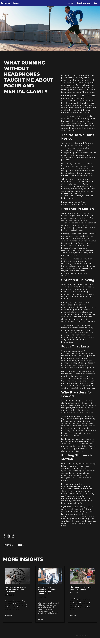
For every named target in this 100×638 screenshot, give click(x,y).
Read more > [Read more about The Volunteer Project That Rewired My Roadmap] (73, 615)
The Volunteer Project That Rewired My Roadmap (81, 588)
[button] (4, 536)
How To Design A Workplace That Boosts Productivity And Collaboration (47, 590)
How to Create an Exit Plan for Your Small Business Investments (15, 589)
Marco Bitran (10, 3)
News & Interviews (83, 3)
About (71, 3)
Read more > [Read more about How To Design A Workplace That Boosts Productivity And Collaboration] (41, 619)
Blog (95, 3)
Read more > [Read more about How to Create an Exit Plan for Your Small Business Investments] (8, 615)
